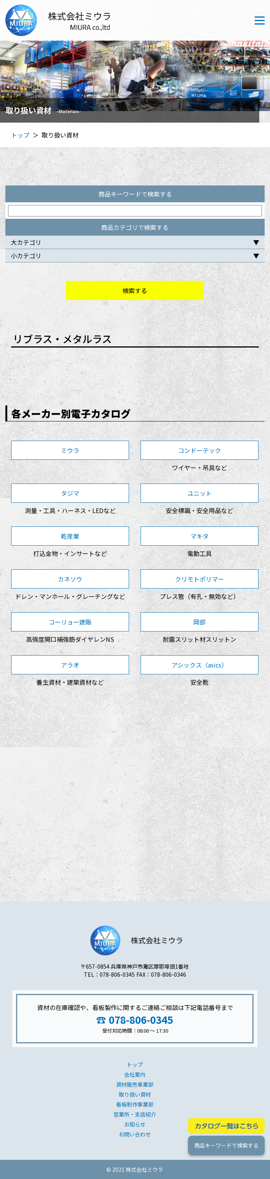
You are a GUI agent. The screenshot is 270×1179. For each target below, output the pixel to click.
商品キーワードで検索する (226, 1145)
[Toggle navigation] (260, 20)
